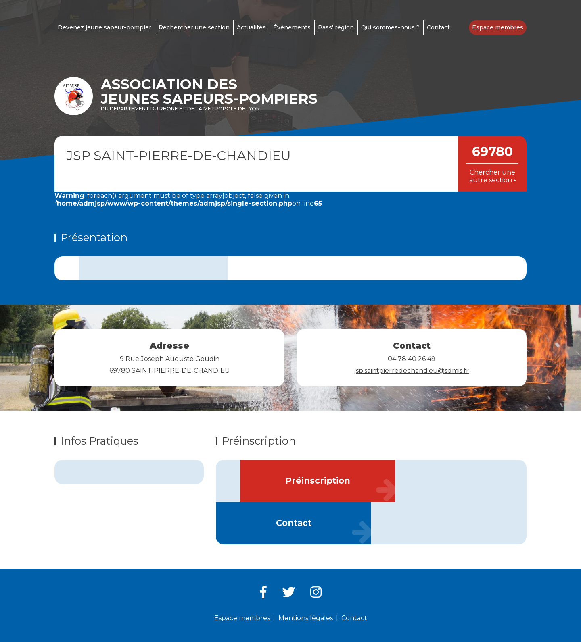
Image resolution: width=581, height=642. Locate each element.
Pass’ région (336, 27)
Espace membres (497, 27)
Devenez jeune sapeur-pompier (104, 27)
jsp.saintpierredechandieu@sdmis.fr (411, 370)
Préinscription (317, 481)
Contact (438, 27)
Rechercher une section (194, 27)
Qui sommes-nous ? (390, 27)
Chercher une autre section (492, 176)
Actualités (251, 27)
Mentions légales (305, 618)
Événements (292, 27)
